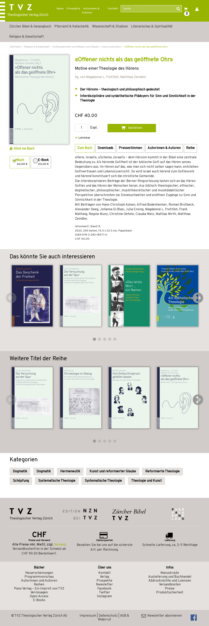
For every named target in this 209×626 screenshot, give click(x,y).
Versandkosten (170, 585)
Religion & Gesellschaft (26, 37)
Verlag (104, 577)
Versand (60, 545)
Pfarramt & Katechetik (71, 27)
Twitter (104, 593)
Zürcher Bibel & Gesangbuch (30, 27)
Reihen (39, 585)
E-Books (39, 600)
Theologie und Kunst (146, 481)
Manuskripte (169, 573)
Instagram (104, 596)
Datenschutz (108, 616)
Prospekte (73, 8)
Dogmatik (20, 472)
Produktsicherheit (169, 593)
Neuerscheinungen (39, 573)
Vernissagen (39, 593)
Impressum (88, 616)
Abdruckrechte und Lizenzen (169, 581)
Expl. (94, 128)
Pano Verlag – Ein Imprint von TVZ (39, 589)
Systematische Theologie (56, 481)
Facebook (104, 589)
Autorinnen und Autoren (39, 581)
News (60, 8)
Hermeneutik (70, 472)
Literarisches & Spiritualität (151, 27)
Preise (170, 589)
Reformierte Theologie (162, 472)
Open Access (39, 596)
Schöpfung (21, 481)
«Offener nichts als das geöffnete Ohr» (146, 46)
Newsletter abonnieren (161, 616)
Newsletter (104, 585)
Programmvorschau (39, 577)
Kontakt (113, 8)
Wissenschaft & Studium (110, 27)
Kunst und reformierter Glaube (113, 472)
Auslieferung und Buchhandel (169, 577)
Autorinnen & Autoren (91, 10)
